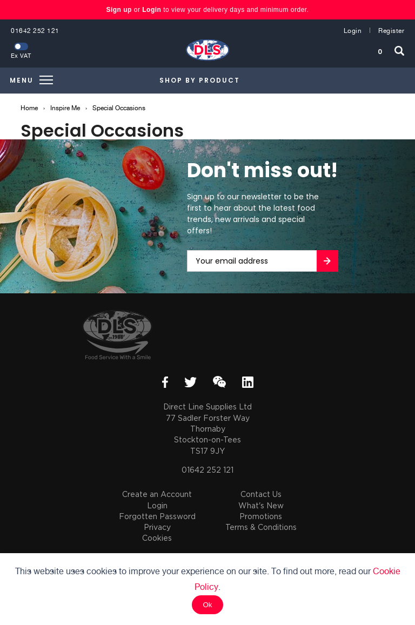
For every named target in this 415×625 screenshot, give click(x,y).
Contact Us (261, 494)
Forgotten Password (157, 516)
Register (391, 31)
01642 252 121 (35, 31)
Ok (207, 605)
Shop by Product (199, 80)
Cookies (157, 538)
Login (151, 10)
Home (29, 108)
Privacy (157, 527)
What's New (261, 505)
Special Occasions (118, 108)
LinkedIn (247, 382)
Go (327, 261)
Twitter (190, 382)
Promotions (260, 516)
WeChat (219, 382)
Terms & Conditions (261, 527)
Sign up (119, 10)
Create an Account (157, 494)
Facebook (165, 382)
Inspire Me (65, 108)
